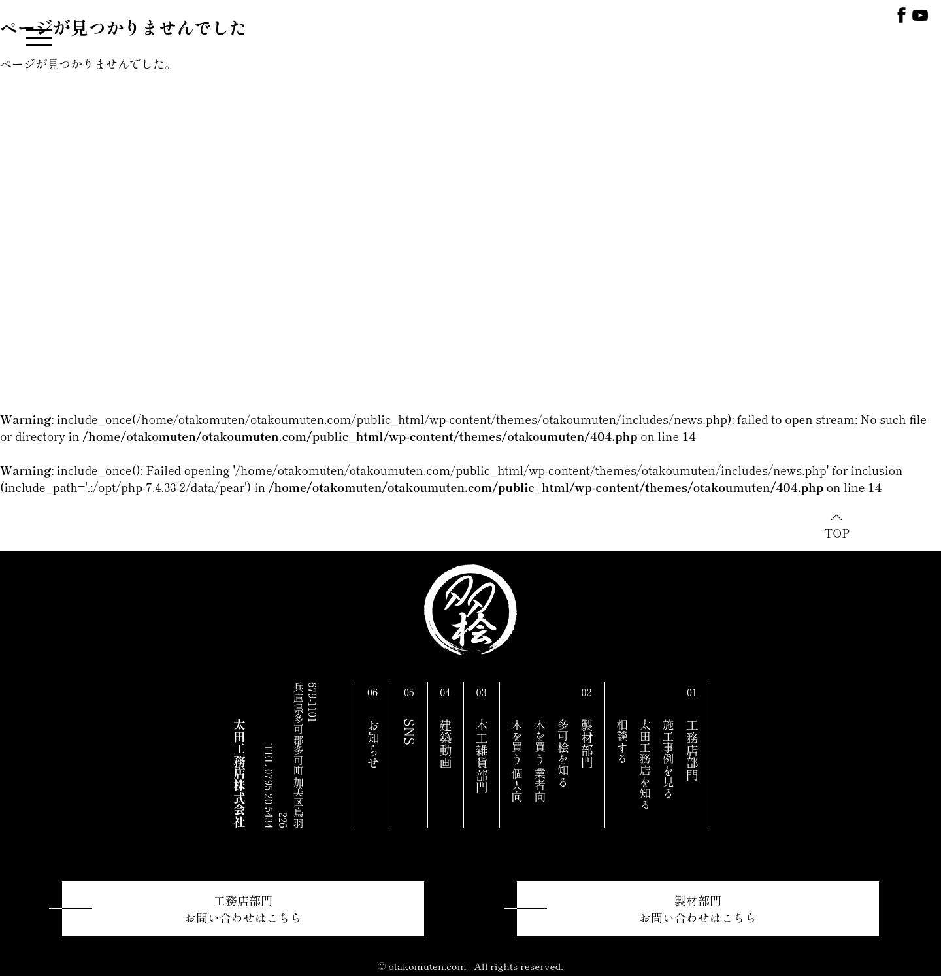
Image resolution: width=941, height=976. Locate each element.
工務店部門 (692, 750)
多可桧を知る (563, 753)
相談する (622, 741)
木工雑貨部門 (481, 756)
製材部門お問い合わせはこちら (698, 909)
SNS (410, 732)
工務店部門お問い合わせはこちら (243, 909)
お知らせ (373, 744)
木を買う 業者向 (540, 760)
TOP (837, 532)
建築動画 (446, 744)
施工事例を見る (668, 759)
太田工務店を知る (645, 765)
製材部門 (587, 744)
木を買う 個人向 (517, 760)
